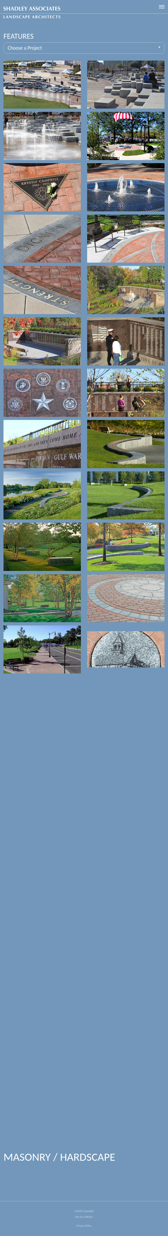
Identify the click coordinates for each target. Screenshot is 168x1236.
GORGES (88, 1217)
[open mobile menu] (162, 7)
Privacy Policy (84, 1225)
